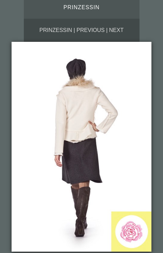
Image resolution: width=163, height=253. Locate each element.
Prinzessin (55, 30)
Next (116, 30)
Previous (91, 30)
